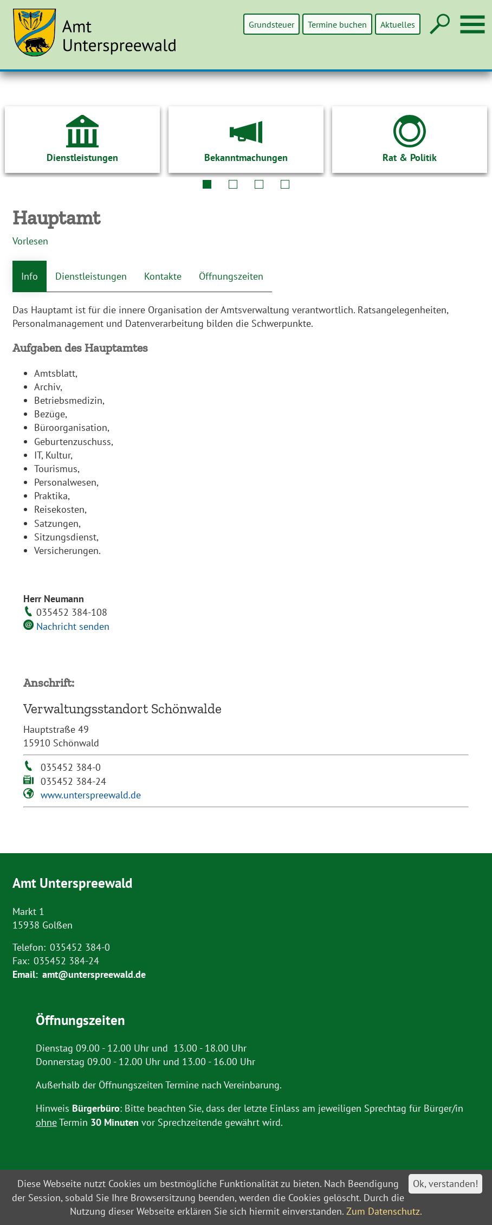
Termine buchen (337, 24)
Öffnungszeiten (231, 276)
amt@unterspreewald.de (94, 974)
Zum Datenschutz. (384, 1211)
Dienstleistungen (91, 276)
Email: (25, 974)
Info (29, 276)
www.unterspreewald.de (91, 795)
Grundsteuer (272, 24)
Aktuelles (397, 24)
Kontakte (163, 276)
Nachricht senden (72, 626)
